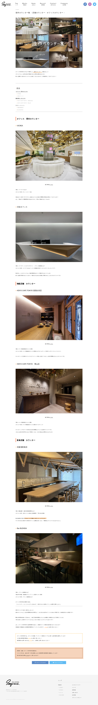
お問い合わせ (75, 692)
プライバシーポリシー (77, 697)
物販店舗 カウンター (21, 98)
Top (16, 4)
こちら (51, 184)
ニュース (74, 687)
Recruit (43, 4)
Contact (53, 4)
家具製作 (61, 689)
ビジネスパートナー (76, 684)
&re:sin (61, 692)
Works (24, 4)
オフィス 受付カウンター (22, 91)
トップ (60, 680)
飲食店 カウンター (20, 105)
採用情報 (74, 689)
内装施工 (61, 687)
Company (64, 4)
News (34, 4)
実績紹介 (60, 684)
